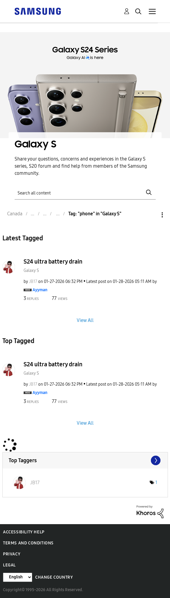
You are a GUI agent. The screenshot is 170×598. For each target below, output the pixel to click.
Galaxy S (31, 270)
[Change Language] (17, 577)
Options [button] (152, 214)
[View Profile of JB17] (33, 281)
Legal (9, 565)
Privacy (11, 554)
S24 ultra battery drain (53, 261)
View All (85, 320)
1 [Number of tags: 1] (156, 482)
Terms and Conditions (28, 543)
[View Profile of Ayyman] (40, 289)
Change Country (54, 577)
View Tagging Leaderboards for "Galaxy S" (85, 460)
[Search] (85, 193)
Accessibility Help (23, 532)
